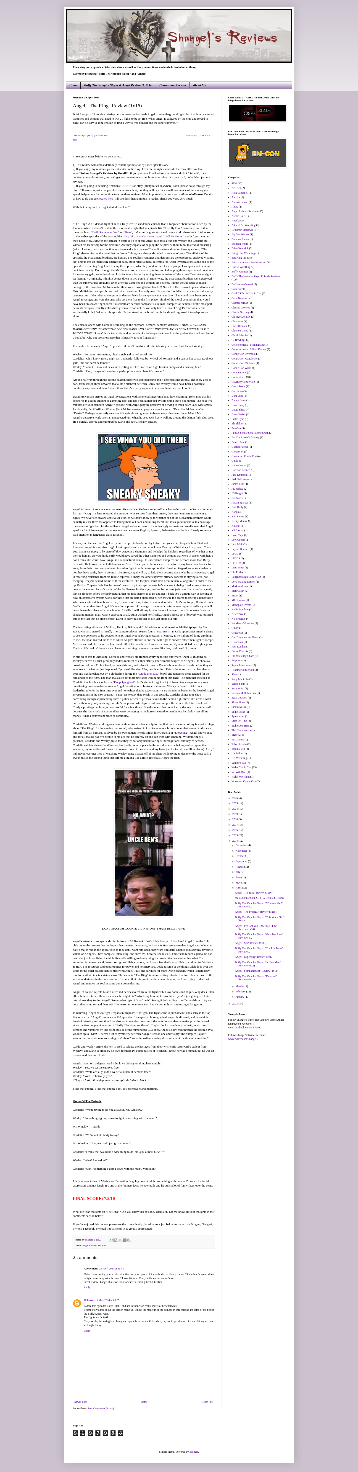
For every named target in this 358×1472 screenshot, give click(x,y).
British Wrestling (241, 267)
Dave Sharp (238, 405)
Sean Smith (238, 688)
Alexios (236, 197)
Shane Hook (238, 702)
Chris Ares (237, 321)
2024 (235, 808)
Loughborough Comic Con (246, 576)
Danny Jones (239, 400)
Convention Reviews (172, 85)
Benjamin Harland (242, 229)
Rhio (234, 674)
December (241, 845)
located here (105, 198)
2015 (235, 835)
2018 (235, 819)
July (238, 871)
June (238, 877)
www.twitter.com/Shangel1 (243, 1038)
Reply (87, 1287)
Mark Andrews (240, 586)
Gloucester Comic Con (244, 456)
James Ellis (238, 484)
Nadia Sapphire (240, 609)
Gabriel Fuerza (240, 446)
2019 (235, 814)
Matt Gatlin (238, 590)
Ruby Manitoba (240, 679)
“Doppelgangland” (124, 682)
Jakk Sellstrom (240, 479)
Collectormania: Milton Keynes (249, 349)
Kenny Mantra (239, 521)
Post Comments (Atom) (101, 1408)
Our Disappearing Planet (245, 637)
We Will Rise (239, 772)
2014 (235, 840)
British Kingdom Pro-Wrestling (249, 262)
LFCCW (236, 563)
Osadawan (237, 632)
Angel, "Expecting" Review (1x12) (254, 956)
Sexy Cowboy (239, 697)
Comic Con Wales (241, 368)
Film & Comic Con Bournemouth (250, 432)
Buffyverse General (242, 284)
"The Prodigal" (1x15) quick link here (90, 135)
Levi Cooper (238, 539)
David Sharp (238, 409)
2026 (235, 798)
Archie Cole (238, 216)
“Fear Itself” (163, 631)
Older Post (207, 1401)
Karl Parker (238, 516)
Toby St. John (239, 744)
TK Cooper (238, 739)
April (239, 887)
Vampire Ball (239, 762)
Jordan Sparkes (240, 502)
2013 (235, 1003)
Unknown (89, 1300)
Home (73, 85)
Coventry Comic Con (243, 381)
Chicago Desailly (241, 316)
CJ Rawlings (238, 340)
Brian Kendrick (240, 248)
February (241, 991)
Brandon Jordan (240, 239)
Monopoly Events (241, 604)
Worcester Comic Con (244, 781)
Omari (235, 627)
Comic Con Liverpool (243, 353)
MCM (235, 595)
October (240, 856)
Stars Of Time (239, 720)
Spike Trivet (238, 711)
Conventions (238, 377)
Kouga (235, 525)
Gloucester (237, 451)
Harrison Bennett (241, 470)
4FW (234, 183)
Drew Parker (238, 414)
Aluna (235, 206)
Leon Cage (237, 535)
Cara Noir (237, 288)
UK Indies (237, 753)
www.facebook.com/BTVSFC (244, 1027)
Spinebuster (238, 716)
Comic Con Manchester (245, 358)
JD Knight (237, 493)
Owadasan (237, 642)
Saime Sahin (238, 683)
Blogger (194, 1451)
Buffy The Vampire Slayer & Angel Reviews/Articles (118, 85)
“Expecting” (181, 732)
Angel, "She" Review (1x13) (250, 943)
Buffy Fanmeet (240, 271)
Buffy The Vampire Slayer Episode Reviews (256, 276)
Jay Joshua (237, 488)
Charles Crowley (241, 307)
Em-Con (236, 428)
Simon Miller (239, 707)
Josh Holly (237, 507)
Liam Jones (238, 567)
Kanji (235, 512)
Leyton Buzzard (240, 549)
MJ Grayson (238, 600)
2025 (235, 803)
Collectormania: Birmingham (248, 344)
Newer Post (80, 1401)
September (242, 861)
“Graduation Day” (148, 673)
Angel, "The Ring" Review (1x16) (254, 892)
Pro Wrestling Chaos (243, 656)
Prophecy (237, 660)
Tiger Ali (236, 734)
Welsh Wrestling (241, 776)
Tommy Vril (238, 748)
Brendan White (240, 243)
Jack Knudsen (239, 474)
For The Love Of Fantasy (245, 437)
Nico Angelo (238, 618)
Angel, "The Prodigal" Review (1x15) (255, 911)
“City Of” (128, 236)
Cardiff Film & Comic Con (246, 293)
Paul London (239, 646)
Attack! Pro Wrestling (243, 225)
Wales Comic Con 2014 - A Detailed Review (259, 897)
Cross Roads (238, 386)
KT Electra (238, 530)
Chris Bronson (239, 326)
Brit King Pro (239, 257)
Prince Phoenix (240, 651)
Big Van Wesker (240, 234)
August (240, 866)
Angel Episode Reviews (94, 1245)
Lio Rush (237, 572)
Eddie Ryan (238, 419)
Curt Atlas (237, 391)
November (242, 850)
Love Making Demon (243, 581)
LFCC (235, 553)
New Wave (237, 614)
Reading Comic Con (243, 669)
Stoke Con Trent (241, 725)
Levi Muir (237, 544)
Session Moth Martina (244, 693)
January (240, 996)
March (239, 986)
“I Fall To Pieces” (173, 236)
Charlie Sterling (240, 312)
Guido (235, 460)
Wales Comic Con (241, 767)
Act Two (236, 188)
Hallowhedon (239, 465)
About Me (199, 85)
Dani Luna (237, 395)
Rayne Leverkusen (242, 665)
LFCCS (236, 558)
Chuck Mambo (240, 335)
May (238, 882)
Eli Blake (237, 423)
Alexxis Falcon (240, 202)
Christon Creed (240, 330)
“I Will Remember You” (104, 232)
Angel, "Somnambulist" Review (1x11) (256, 970)
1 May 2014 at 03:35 (108, 1300)
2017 (235, 824)
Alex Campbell (240, 192)
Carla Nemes (239, 298)
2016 (235, 830)
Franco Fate (238, 442)
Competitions (239, 372)
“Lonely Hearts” (146, 236)
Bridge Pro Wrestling (243, 253)
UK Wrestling (239, 758)
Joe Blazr (237, 498)
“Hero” (128, 232)
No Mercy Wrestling (243, 623)
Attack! (236, 220)
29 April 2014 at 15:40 (111, 1268)
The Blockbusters (241, 730)
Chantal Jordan (240, 302)
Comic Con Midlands (243, 363)
